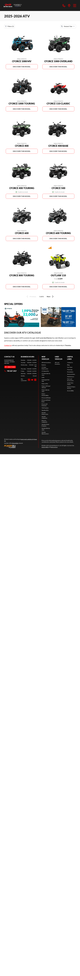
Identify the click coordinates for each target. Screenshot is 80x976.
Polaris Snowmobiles (45, 394)
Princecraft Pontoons (44, 404)
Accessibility (70, 390)
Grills (43, 377)
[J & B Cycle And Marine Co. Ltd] (13, 5)
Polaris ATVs (45, 383)
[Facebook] (29, 380)
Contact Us (70, 362)
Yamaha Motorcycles (45, 413)
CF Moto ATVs (45, 371)
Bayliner (44, 365)
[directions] (69, 5)
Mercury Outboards (44, 421)
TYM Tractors (45, 408)
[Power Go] (21, 446)
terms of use (54, 447)
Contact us (7, 345)
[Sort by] (68, 26)
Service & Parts (71, 374)
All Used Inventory (57, 363)
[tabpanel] (28, 368)
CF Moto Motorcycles (45, 368)
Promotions (70, 372)
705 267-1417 (10, 371)
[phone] (64, 5)
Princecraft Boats (46, 398)
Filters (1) (9, 26)
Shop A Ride (15, 443)
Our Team (69, 367)
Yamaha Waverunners (45, 433)
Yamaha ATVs (45, 410)
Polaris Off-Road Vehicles (46, 386)
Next (50, 296)
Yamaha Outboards (44, 417)
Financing (69, 369)
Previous (31, 296)
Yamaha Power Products (45, 425)
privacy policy (45, 447)
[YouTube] (32, 380)
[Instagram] (35, 380)
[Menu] (74, 5)
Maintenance (70, 376)
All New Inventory (46, 362)
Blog (68, 365)
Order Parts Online (70, 383)
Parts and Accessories (70, 379)
